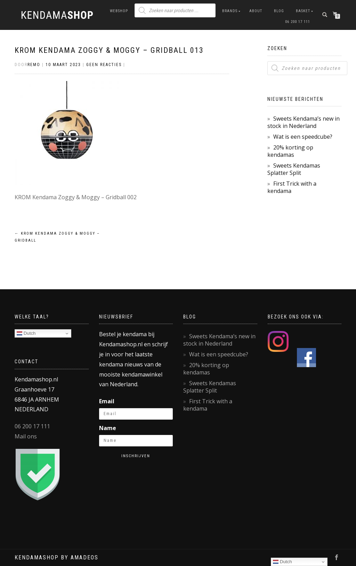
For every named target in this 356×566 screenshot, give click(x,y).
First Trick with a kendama (291, 187)
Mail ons (26, 436)
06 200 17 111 (297, 21)
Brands (229, 11)
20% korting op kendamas (290, 151)
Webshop (119, 11)
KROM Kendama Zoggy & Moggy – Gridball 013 (109, 50)
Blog (279, 11)
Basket (303, 11)
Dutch (26, 333)
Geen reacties (104, 64)
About (255, 11)
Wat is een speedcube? (302, 136)
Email (106, 401)
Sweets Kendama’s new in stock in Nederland (303, 122)
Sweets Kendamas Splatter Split (293, 169)
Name (107, 428)
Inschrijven (135, 456)
